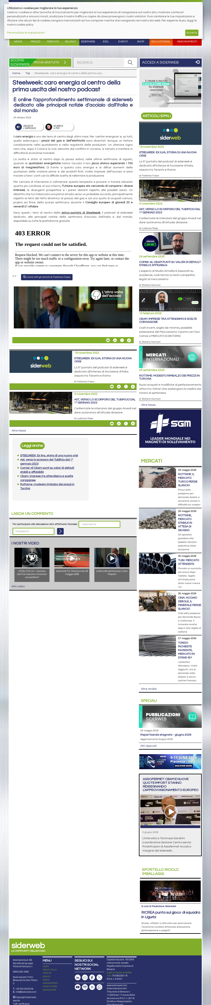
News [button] (18, 41)
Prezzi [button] (35, 41)
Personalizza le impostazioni (26, 32)
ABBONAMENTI (50, 983)
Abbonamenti (187, 41)
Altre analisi (149, 688)
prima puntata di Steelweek (81, 212)
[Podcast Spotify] (85, 987)
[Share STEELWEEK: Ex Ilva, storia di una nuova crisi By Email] (112, 386)
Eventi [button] (123, 41)
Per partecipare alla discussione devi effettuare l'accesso (45, 524)
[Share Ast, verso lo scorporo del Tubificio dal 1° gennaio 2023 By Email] (112, 423)
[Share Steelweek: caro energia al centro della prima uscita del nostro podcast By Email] (108, 340)
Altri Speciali (148, 745)
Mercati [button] (53, 41)
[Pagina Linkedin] (78, 977)
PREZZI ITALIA (50, 970)
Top (27, 73)
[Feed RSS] (92, 987)
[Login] (60, 531)
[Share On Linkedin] (115, 340)
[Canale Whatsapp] (99, 987)
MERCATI (47, 973)
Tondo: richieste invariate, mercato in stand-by (186, 650)
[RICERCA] (130, 62)
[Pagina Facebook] (92, 977)
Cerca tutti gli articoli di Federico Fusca (46, 277)
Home (16, 73)
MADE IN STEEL (50, 986)
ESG (105, 41)
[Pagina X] (99, 977)
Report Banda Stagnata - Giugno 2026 (165, 734)
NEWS (46, 966)
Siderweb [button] (88, 41)
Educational (160, 41)
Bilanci (70, 41)
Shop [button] (140, 41)
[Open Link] (73, 307)
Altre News (19, 430)
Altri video (18, 586)
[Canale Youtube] (78, 987)
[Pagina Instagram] (85, 977)
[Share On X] (122, 340)
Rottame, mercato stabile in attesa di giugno (185, 523)
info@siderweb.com (26, 992)
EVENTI (46, 980)
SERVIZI (46, 977)
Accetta (191, 32)
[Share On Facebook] (129, 340)
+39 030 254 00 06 (24, 989)
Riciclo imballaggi (160, 872)
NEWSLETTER (49, 990)
